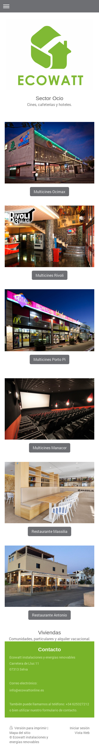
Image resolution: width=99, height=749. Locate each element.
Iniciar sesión (80, 728)
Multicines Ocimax (49, 191)
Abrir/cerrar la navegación (49, 6)
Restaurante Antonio (49, 614)
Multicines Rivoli (50, 275)
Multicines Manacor (49, 447)
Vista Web (82, 732)
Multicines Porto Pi (49, 359)
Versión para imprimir (28, 728)
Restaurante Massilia (49, 531)
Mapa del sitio (19, 732)
